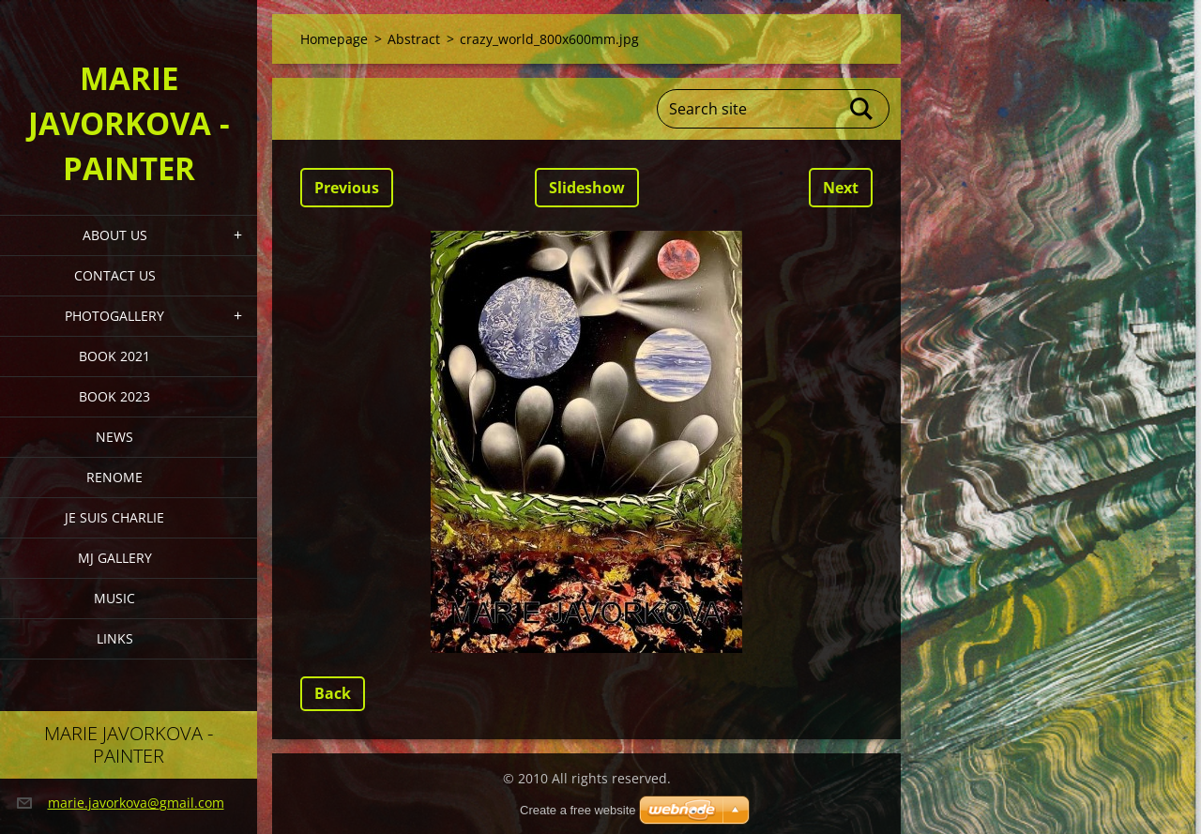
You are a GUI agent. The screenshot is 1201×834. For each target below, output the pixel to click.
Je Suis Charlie (114, 517)
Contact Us (115, 275)
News (114, 437)
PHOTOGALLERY (114, 316)
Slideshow (587, 187)
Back (332, 693)
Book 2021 (114, 356)
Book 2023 (114, 396)
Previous (346, 187)
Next (841, 187)
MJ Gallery (115, 558)
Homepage (334, 39)
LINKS (115, 638)
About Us (115, 235)
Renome (114, 477)
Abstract (414, 39)
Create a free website (578, 810)
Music (114, 598)
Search (862, 109)
